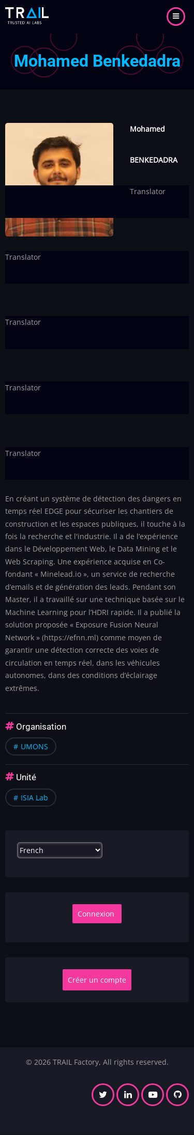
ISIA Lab (34, 797)
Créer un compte (97, 980)
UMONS (34, 746)
